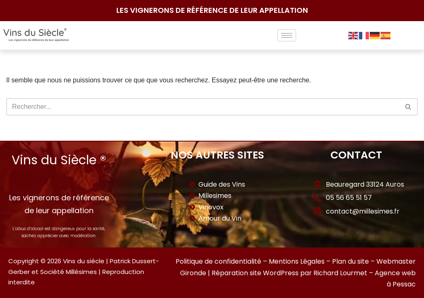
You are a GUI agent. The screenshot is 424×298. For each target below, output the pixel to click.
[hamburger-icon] (286, 35)
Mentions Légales (297, 261)
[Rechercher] (202, 106)
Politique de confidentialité (218, 261)
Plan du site (350, 261)
